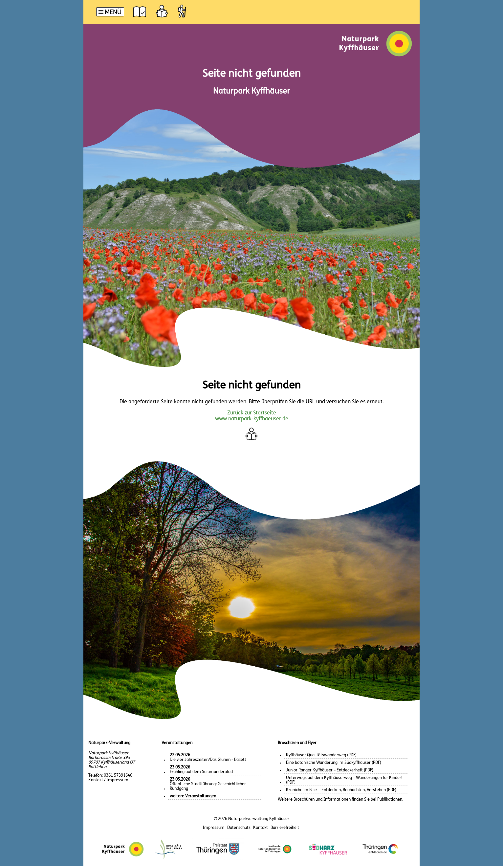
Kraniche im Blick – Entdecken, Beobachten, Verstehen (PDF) (341, 790)
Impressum (214, 828)
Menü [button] (113, 13)
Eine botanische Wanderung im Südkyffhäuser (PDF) (333, 763)
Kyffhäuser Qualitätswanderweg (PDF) (321, 755)
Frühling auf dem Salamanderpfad (201, 769)
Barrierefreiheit (285, 828)
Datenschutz (239, 828)
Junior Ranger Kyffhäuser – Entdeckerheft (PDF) (329, 770)
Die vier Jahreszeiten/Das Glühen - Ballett (208, 757)
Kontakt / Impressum (108, 780)
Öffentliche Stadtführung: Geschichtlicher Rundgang (208, 784)
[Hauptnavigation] (110, 13)
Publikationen (389, 799)
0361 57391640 (118, 775)
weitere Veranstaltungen (193, 796)
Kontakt (260, 828)
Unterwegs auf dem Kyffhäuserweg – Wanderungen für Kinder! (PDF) (344, 780)
